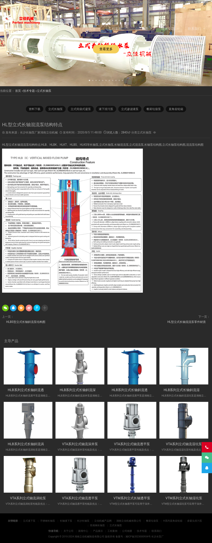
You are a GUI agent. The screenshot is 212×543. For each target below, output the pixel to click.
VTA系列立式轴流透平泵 (132, 444)
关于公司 (36, 29)
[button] (89, 80)
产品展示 (88, 29)
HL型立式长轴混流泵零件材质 (186, 322)
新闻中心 (62, 29)
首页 (18, 90)
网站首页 (14, 29)
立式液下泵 (29, 520)
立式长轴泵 (44, 90)
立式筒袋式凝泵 (81, 109)
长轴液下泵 (66, 520)
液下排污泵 (106, 109)
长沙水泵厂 (157, 536)
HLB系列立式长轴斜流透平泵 (29, 390)
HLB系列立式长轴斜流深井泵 (81, 390)
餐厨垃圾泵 (153, 109)
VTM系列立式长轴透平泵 (132, 498)
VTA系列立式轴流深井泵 (80, 444)
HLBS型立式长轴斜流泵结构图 (25, 322)
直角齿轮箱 (176, 109)
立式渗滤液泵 (130, 109)
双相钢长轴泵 (97, 525)
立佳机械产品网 (103, 520)
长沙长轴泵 (83, 520)
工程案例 (115, 29)
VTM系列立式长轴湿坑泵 (184, 498)
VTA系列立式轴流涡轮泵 (28, 498)
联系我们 (194, 29)
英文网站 (177, 2)
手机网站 (162, 2)
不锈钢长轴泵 (47, 520)
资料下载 (34, 109)
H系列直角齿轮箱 (172, 520)
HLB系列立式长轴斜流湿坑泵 (185, 390)
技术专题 (168, 29)
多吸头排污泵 (194, 520)
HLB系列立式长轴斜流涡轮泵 (29, 444)
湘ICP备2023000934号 (138, 536)
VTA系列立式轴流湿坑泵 (184, 444)
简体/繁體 (194, 2)
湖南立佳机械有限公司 (128, 520)
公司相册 (141, 29)
